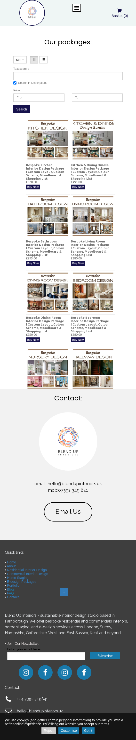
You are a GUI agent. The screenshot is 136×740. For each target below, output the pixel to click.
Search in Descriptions (30, 83)
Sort (20, 60)
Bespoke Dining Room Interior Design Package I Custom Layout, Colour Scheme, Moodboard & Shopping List (45, 324)
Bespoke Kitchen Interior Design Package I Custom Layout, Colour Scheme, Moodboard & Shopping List (45, 171)
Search (21, 109)
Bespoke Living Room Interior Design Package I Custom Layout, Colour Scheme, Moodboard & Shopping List (90, 248)
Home (11, 562)
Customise (69, 730)
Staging (22, 578)
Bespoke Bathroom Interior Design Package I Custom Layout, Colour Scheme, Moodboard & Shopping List (45, 248)
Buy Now (33, 187)
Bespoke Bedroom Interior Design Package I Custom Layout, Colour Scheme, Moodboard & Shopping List (90, 324)
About (11, 566)
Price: (17, 90)
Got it (88, 730)
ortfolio (14, 585)
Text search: (21, 68)
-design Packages (22, 582)
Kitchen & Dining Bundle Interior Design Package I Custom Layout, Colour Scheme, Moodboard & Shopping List (90, 171)
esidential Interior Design (28, 570)
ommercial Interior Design (28, 574)
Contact (13, 597)
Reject (49, 730)
